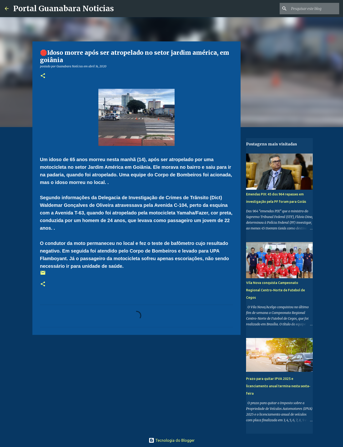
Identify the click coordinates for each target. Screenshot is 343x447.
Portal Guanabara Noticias (63, 8)
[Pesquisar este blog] (314, 8)
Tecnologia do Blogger (172, 440)
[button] (43, 76)
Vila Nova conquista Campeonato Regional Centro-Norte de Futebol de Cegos (275, 290)
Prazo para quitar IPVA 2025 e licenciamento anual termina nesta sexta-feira (278, 386)
